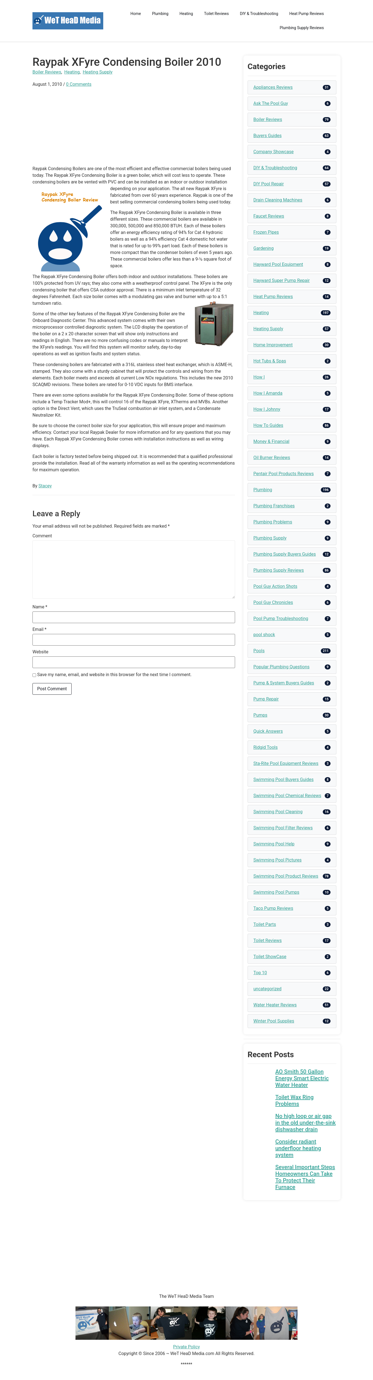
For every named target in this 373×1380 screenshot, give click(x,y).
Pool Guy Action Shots (275, 586)
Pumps (260, 715)
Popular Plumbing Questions (281, 666)
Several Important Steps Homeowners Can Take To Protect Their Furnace (305, 1177)
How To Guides (268, 425)
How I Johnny (266, 409)
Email (39, 629)
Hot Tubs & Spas (269, 361)
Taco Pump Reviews (273, 908)
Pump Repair (266, 699)
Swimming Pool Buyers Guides (283, 779)
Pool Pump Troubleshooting (280, 618)
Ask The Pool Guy (270, 103)
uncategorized (267, 988)
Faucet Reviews (268, 216)
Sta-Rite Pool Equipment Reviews (285, 763)
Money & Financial (271, 441)
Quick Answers (268, 731)
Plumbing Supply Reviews (302, 28)
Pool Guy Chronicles (273, 602)
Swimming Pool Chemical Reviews (287, 795)
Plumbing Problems (272, 522)
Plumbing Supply (269, 538)
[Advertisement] (133, 126)
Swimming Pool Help (273, 844)
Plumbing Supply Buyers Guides (284, 554)
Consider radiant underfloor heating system (298, 1148)
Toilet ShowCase (269, 956)
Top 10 (260, 972)
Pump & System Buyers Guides (283, 683)
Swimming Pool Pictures (277, 860)
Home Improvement (273, 344)
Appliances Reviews (273, 87)
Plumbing (160, 13)
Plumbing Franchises (274, 505)
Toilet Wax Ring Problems (294, 1100)
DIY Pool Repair (268, 184)
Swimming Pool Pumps (276, 892)
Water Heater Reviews (275, 1005)
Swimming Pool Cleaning (278, 811)
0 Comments (78, 84)
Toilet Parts (264, 924)
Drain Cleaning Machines (277, 200)
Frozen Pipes (266, 232)
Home (135, 13)
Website (40, 652)
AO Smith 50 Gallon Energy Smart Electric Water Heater (302, 1078)
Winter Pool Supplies (273, 1021)
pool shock (264, 634)
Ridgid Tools (265, 747)
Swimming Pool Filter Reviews (283, 827)
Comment (42, 536)
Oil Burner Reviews (271, 457)
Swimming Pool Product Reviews (285, 876)
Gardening (263, 248)
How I (259, 377)
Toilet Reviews (216, 13)
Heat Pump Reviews (306, 13)
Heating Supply (97, 72)
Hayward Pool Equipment (278, 264)
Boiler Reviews (46, 72)
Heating (186, 13)
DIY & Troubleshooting (259, 13)
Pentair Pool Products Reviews (283, 473)
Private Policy (186, 1346)
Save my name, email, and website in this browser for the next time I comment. (114, 675)
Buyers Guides (267, 135)
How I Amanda (268, 393)
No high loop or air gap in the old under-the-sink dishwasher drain (305, 1123)
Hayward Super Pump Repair (281, 280)
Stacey (45, 485)
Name (39, 607)
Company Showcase (273, 151)
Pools (258, 650)
